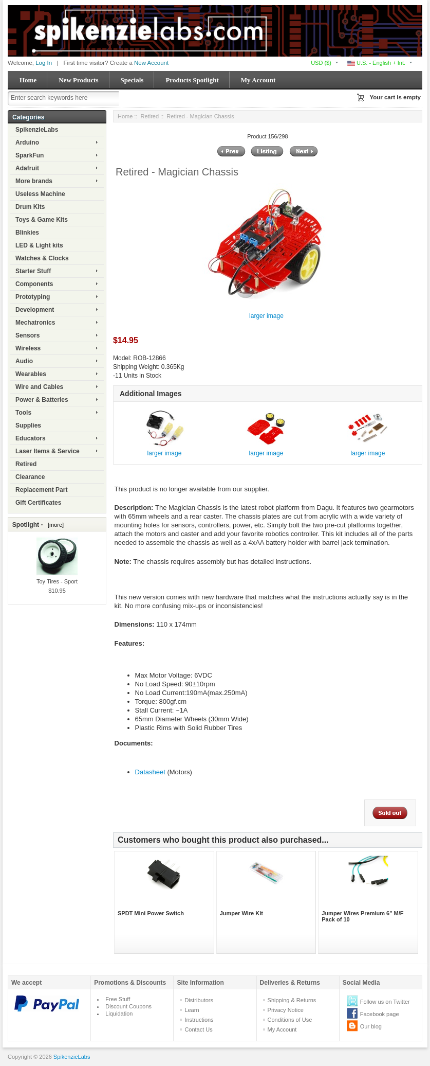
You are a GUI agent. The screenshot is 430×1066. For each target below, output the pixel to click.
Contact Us (198, 1029)
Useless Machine (40, 194)
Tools (23, 412)
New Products (78, 80)
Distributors (198, 1000)
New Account (151, 63)
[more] (54, 525)
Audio (24, 361)
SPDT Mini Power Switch (151, 913)
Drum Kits (30, 206)
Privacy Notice (286, 1010)
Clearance (30, 477)
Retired (25, 464)
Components (34, 284)
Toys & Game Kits (41, 219)
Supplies (28, 425)
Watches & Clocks (42, 258)
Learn (191, 1010)
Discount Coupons (128, 1006)
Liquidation (119, 1013)
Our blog (371, 1026)
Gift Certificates (38, 502)
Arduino (27, 142)
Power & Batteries (41, 399)
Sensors (27, 335)
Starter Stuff (33, 271)
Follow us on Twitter (385, 1002)
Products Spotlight (191, 80)
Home (28, 80)
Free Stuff (117, 999)
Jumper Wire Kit (241, 913)
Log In (43, 63)
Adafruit (27, 168)
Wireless (28, 348)
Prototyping (32, 296)
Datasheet (150, 772)
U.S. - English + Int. (376, 63)
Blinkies (27, 232)
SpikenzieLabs (36, 129)
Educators (30, 438)
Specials (132, 80)
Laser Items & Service (47, 451)
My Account (258, 80)
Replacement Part (41, 489)
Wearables (30, 374)
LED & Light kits (39, 245)
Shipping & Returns (292, 1000)
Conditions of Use (290, 1020)
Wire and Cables (39, 386)
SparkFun (29, 155)
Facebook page (379, 1014)
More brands (33, 181)
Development (34, 309)
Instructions (198, 1020)
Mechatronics (35, 322)
